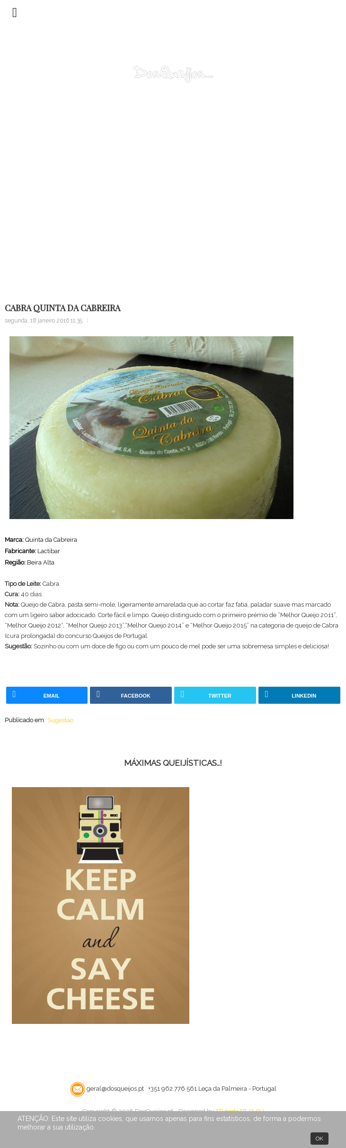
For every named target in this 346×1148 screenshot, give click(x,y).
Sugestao (102, 266)
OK (319, 1138)
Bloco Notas (60, 266)
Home (22, 266)
